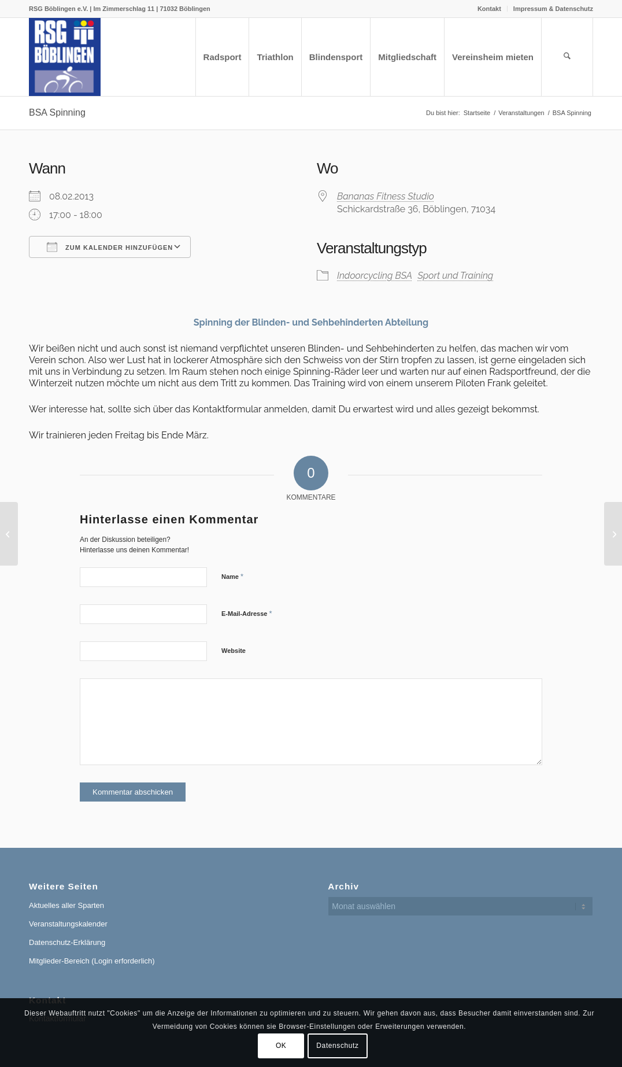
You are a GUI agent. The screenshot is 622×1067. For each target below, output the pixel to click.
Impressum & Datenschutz (553, 8)
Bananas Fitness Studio (385, 196)
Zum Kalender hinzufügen (110, 247)
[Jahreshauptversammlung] (613, 534)
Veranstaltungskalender (68, 924)
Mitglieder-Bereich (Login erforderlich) (91, 961)
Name (232, 576)
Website (233, 650)
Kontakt (489, 8)
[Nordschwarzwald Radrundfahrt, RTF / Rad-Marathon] (9, 534)
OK (281, 1046)
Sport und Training (455, 275)
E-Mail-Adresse (246, 613)
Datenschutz (337, 1046)
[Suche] (567, 57)
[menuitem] (490, 9)
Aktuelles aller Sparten (66, 905)
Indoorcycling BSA (374, 275)
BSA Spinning (57, 112)
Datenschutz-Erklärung (67, 942)
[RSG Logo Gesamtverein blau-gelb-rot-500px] (65, 57)
